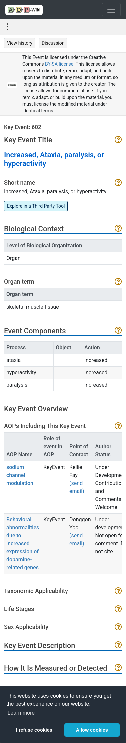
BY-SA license (59, 64)
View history (19, 43)
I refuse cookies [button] (34, 730)
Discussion (53, 43)
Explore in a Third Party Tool (36, 206)
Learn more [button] (21, 713)
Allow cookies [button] (92, 730)
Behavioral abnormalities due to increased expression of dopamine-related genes (22, 543)
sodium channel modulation (19, 475)
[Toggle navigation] (111, 9)
